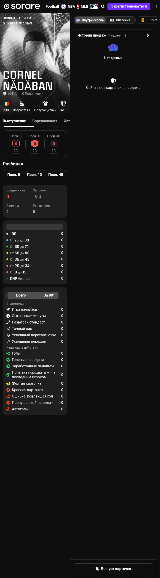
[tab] (120, 20)
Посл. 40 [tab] (55, 174)
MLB (89, 6)
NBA (73, 6)
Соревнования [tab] (44, 121)
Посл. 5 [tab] (13, 174)
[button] (102, 6)
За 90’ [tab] (49, 295)
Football (56, 6)
